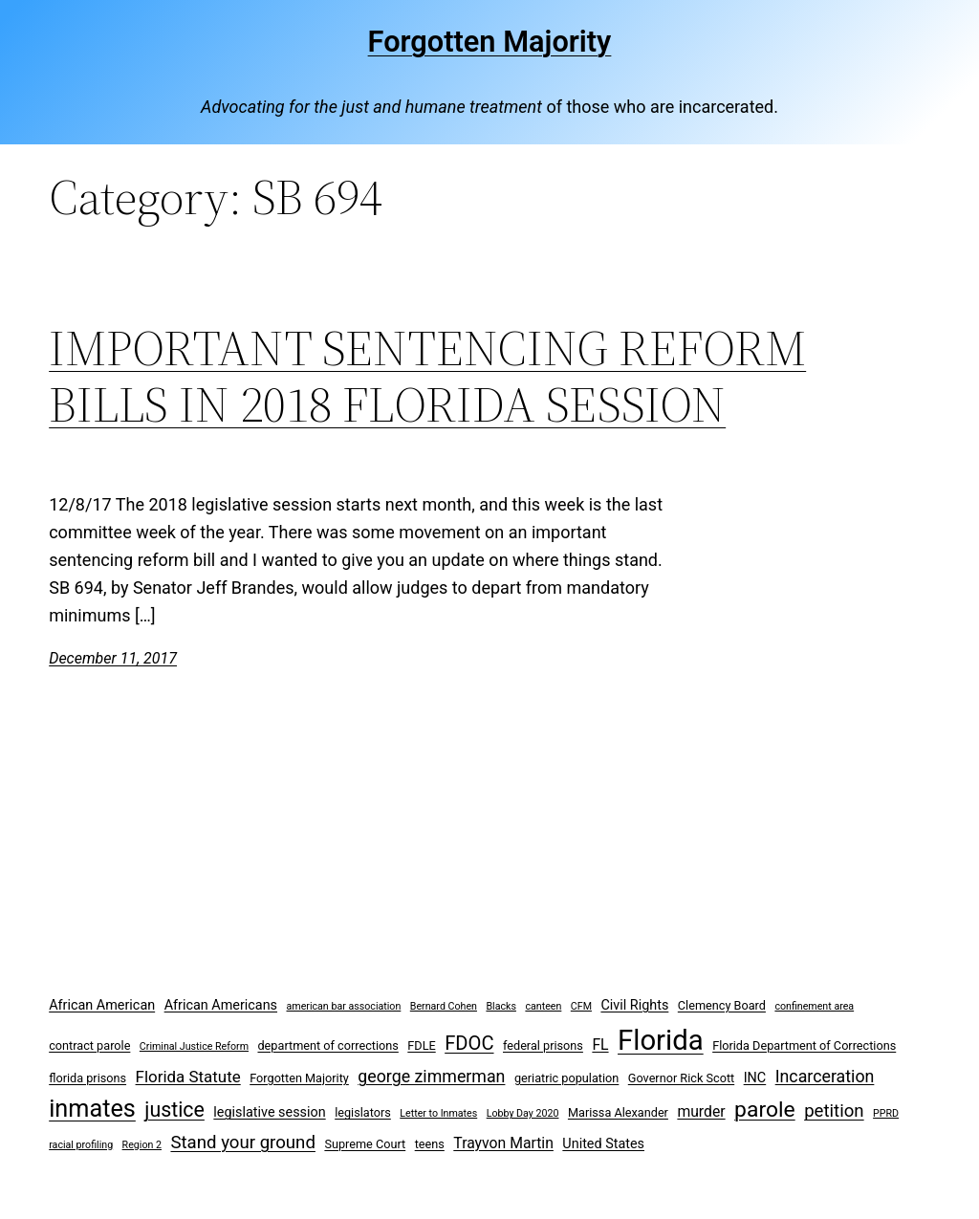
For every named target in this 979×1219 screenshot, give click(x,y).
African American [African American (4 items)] (102, 1005)
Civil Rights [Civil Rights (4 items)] (634, 1005)
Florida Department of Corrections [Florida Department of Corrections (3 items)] (804, 1045)
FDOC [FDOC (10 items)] (469, 1043)
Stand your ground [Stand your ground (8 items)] (242, 1142)
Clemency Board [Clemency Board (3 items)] (722, 1005)
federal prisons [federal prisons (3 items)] (543, 1045)
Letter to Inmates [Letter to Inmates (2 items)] (438, 1113)
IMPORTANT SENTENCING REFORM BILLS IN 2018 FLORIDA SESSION (427, 376)
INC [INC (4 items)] (755, 1078)
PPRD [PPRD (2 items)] (886, 1113)
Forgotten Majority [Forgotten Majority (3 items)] (299, 1078)
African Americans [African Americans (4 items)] (220, 1005)
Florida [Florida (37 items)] (661, 1040)
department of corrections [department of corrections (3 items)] (327, 1045)
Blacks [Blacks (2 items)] (501, 1006)
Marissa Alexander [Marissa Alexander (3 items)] (618, 1112)
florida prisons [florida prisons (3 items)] (87, 1078)
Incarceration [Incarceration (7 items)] (825, 1076)
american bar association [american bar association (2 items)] (344, 1006)
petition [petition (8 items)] (834, 1110)
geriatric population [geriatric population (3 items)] (566, 1078)
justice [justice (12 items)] (174, 1109)
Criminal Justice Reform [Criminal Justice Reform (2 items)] (194, 1046)
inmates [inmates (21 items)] (92, 1108)
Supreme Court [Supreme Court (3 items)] (364, 1144)
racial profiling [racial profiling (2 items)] (81, 1145)
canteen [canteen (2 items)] (543, 1006)
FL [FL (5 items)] (600, 1044)
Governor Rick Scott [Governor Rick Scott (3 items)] (681, 1078)
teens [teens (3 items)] (430, 1144)
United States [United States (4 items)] (603, 1144)
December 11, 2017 (113, 658)
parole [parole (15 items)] (764, 1109)
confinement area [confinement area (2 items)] (814, 1006)
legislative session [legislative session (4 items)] (269, 1112)
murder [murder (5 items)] (701, 1111)
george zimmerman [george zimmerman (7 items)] (431, 1076)
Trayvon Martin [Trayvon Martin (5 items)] (503, 1143)
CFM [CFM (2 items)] (581, 1006)
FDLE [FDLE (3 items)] (421, 1045)
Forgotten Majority (490, 41)
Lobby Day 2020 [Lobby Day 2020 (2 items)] (523, 1113)
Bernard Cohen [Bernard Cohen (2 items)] (443, 1006)
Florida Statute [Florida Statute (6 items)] (188, 1076)
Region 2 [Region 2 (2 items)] (142, 1145)
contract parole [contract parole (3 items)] (89, 1045)
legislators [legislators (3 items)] (363, 1112)
